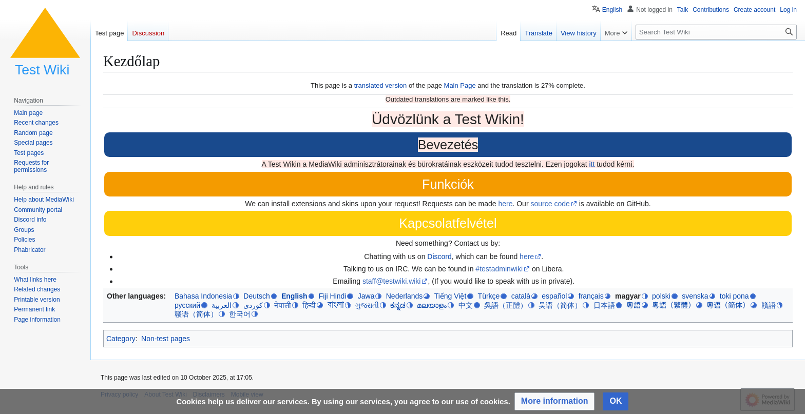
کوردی (253, 305)
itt (592, 164)
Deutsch (256, 296)
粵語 (633, 305)
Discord (439, 256)
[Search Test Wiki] (716, 32)
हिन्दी (309, 305)
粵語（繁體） (673, 305)
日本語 (604, 305)
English (294, 296)
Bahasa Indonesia (203, 296)
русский (187, 305)
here (505, 204)
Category (121, 338)
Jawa (366, 296)
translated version (380, 85)
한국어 (240, 314)
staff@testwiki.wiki (391, 281)
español (554, 296)
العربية (222, 305)
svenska (695, 296)
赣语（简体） (196, 314)
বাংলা (336, 305)
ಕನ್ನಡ (398, 305)
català (520, 296)
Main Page (460, 85)
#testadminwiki (499, 269)
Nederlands (404, 296)
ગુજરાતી (367, 305)
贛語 (768, 305)
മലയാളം (432, 305)
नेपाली (282, 305)
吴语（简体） (560, 305)
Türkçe (489, 296)
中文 (465, 305)
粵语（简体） (728, 305)
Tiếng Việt (450, 296)
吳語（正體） (505, 305)
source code (549, 204)
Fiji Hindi (333, 296)
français (591, 296)
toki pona (734, 296)
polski (661, 296)
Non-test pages (165, 338)
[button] (554, 401)
